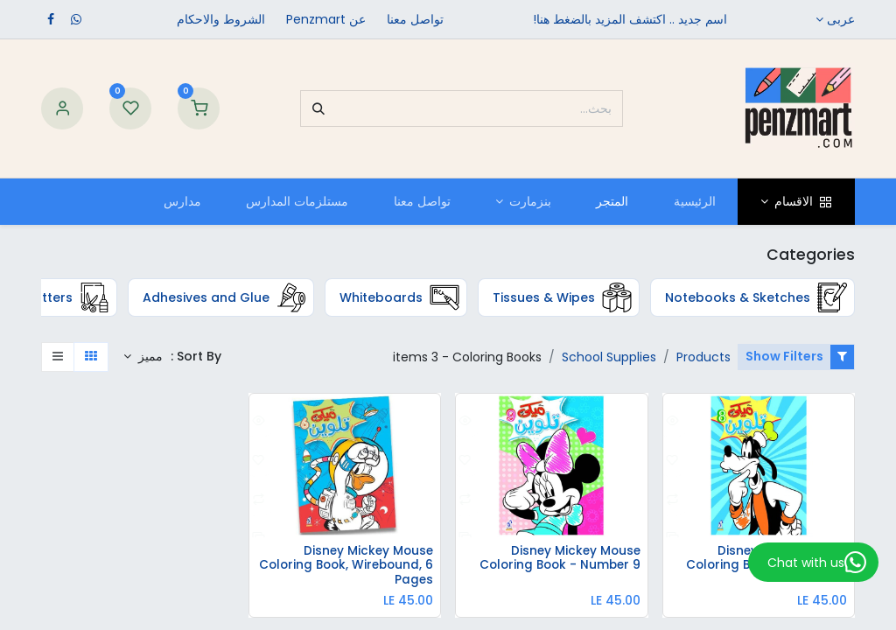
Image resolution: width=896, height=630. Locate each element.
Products (703, 357)
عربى (841, 19)
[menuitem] (694, 201)
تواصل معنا (415, 19)
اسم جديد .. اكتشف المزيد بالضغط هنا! (630, 19)
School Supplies (609, 357)
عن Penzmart (326, 19)
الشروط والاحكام (221, 19)
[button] (143, 357)
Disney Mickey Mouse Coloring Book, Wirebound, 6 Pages (348, 566)
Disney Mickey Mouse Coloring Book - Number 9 (556, 559)
